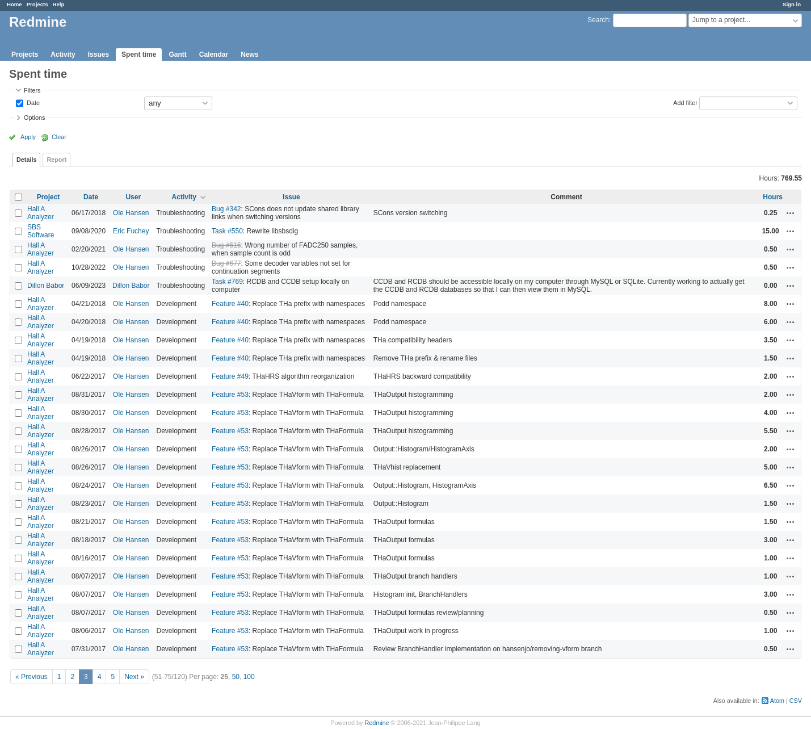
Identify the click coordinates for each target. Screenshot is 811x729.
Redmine (376, 722)
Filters (32, 90)
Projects (37, 4)
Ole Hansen (131, 213)
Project (48, 197)
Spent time (138, 54)
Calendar (213, 54)
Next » (134, 677)
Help (59, 4)
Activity (63, 54)
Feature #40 (230, 304)
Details (26, 159)
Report (56, 159)
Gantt (177, 54)
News (249, 54)
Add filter (685, 102)
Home (14, 4)
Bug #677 (226, 263)
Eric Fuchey (131, 231)
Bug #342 (226, 209)
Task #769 (227, 282)
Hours (773, 197)
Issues (98, 54)
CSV (795, 700)
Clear (59, 136)
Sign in (792, 4)
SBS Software (40, 231)
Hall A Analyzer (40, 213)
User (133, 197)
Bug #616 (226, 245)
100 (249, 677)
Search (598, 20)
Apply (28, 136)
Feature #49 (230, 376)
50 (235, 677)
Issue (291, 197)
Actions (790, 212)
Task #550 (227, 231)
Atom (777, 700)
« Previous (31, 677)
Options (34, 117)
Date (32, 102)
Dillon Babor (45, 286)
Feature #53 (230, 395)
